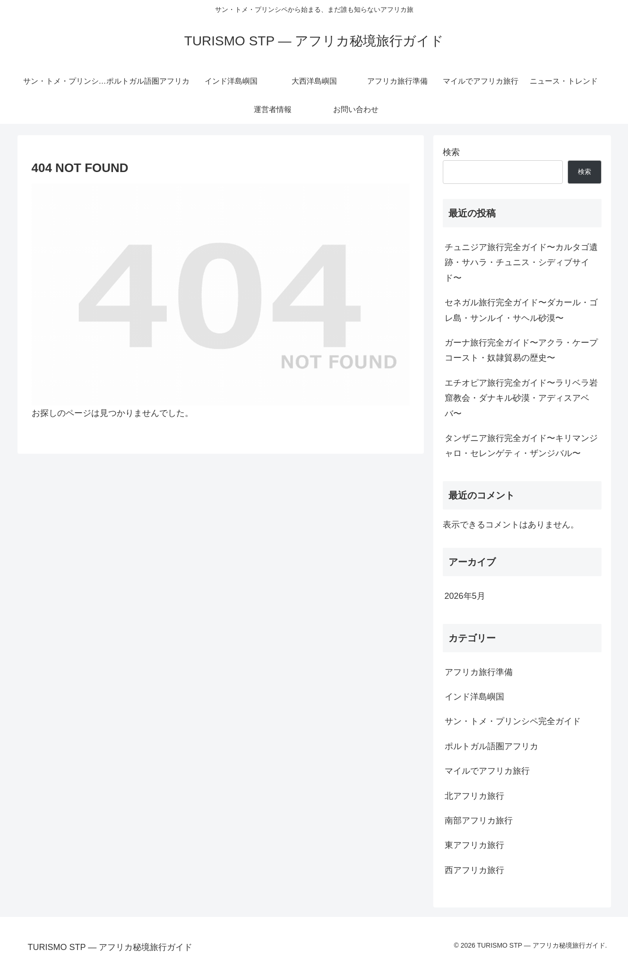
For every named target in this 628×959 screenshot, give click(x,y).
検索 (451, 152)
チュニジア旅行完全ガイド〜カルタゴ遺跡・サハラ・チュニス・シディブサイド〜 (521, 262)
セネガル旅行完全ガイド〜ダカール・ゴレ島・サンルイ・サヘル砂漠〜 (521, 310)
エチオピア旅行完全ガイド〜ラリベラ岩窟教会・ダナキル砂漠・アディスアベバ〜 (521, 398)
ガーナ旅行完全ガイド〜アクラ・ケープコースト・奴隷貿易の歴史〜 (521, 350)
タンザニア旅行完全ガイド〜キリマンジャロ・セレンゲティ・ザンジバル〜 (521, 445)
